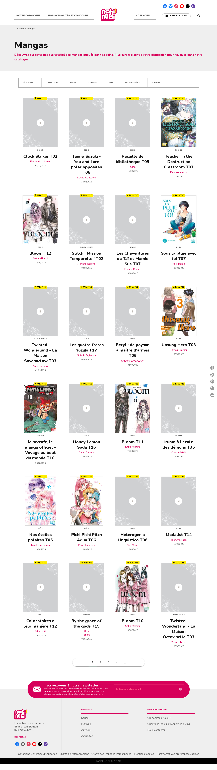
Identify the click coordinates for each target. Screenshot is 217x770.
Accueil (20, 28)
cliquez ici (98, 693)
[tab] (30, 16)
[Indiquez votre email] (145, 689)
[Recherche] (199, 16)
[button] (176, 15)
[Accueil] (109, 15)
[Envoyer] (180, 689)
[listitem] (165, 6)
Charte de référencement (74, 754)
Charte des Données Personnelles (111, 754)
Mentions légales (144, 754)
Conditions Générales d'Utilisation (37, 754)
